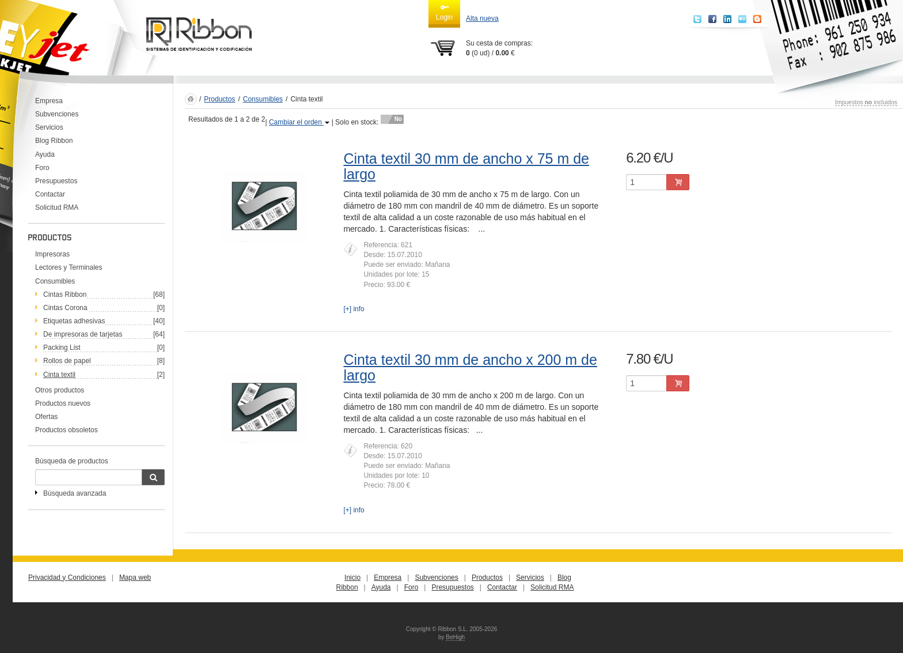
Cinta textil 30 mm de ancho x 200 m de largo (470, 368)
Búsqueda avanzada (74, 493)
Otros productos (59, 390)
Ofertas (46, 417)
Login (444, 12)
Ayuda (45, 154)
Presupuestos (56, 181)
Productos (219, 99)
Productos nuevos (62, 403)
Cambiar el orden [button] (299, 122)
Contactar (50, 194)
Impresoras (52, 254)
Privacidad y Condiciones (67, 577)
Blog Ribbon (54, 141)
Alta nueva (482, 18)
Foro (42, 168)
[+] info (353, 309)
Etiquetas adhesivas (74, 321)
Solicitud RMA (56, 207)
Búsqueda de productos (71, 461)
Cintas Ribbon (64, 294)
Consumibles (55, 281)
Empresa (49, 101)
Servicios (49, 127)
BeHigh (455, 637)
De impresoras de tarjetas (82, 334)
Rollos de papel (67, 361)
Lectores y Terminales (69, 267)
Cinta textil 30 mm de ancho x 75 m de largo (466, 166)
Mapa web (135, 577)
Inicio (352, 577)
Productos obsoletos (66, 430)
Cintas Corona (65, 308)
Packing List (62, 348)
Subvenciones (56, 114)
